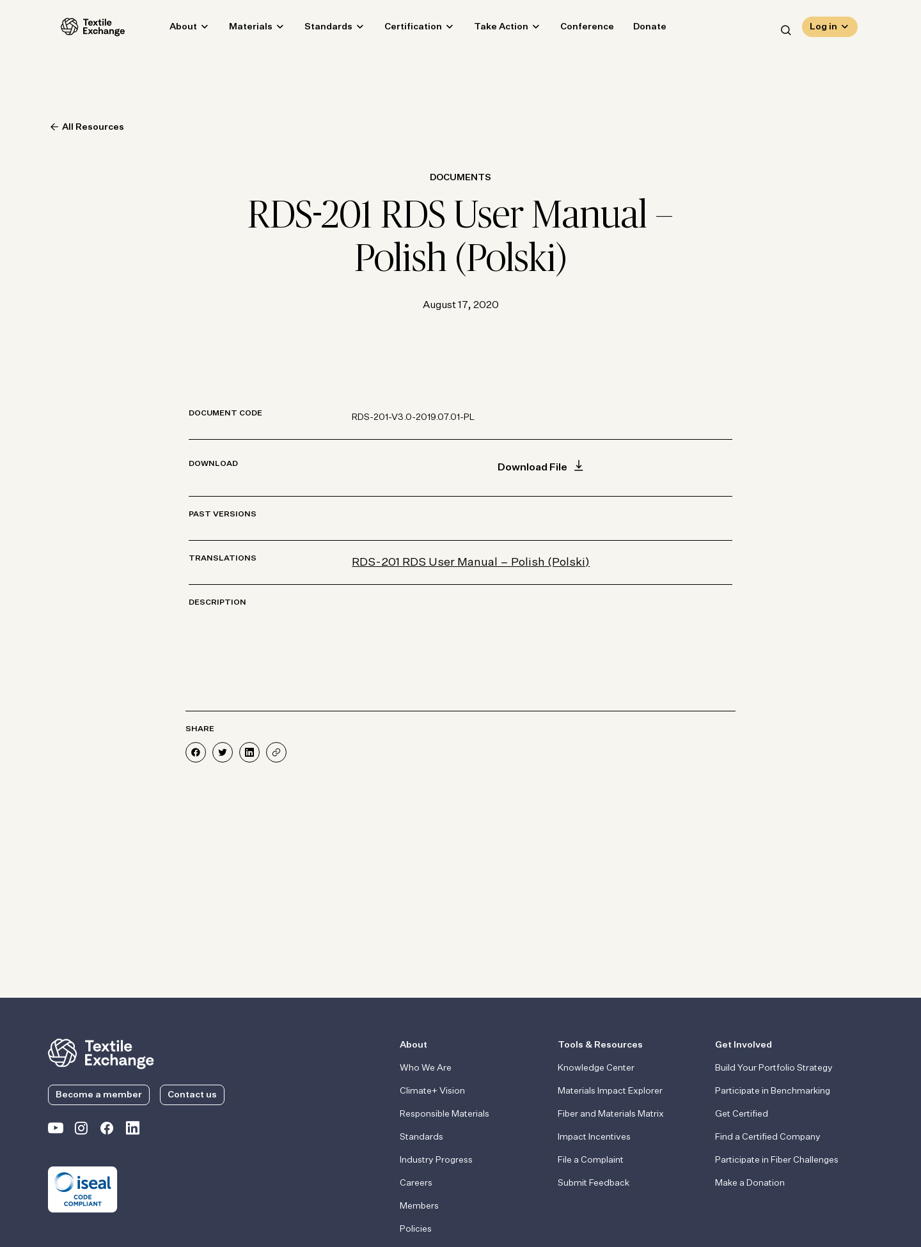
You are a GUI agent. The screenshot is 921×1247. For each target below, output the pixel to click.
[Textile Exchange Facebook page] (106, 1130)
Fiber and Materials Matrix (611, 1114)
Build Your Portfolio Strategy (774, 1068)
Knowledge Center (596, 1068)
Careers (416, 1183)
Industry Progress (436, 1160)
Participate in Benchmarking (772, 1091)
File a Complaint (591, 1160)
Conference (574, 29)
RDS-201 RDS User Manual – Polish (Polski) (471, 562)
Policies (416, 1229)
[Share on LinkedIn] (249, 752)
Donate (637, 29)
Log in (823, 29)
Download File (542, 468)
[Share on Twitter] (222, 752)
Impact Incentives (594, 1137)
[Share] (276, 752)
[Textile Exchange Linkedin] (132, 1130)
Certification (400, 29)
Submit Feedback (593, 1183)
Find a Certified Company (768, 1137)
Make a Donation (750, 1183)
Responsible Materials (444, 1114)
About (170, 29)
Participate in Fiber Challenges (776, 1160)
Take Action (488, 29)
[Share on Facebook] (195, 752)
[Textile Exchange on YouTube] (55, 1130)
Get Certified (741, 1114)
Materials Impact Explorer (610, 1091)
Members (419, 1206)
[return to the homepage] (101, 1053)
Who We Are (426, 1068)
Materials (238, 29)
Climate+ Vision (432, 1091)
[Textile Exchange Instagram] (81, 1130)
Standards (316, 29)
